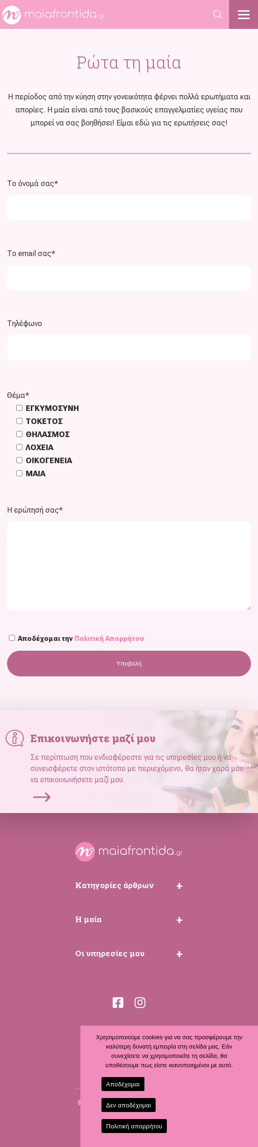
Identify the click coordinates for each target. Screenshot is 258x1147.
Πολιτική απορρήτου (134, 1126)
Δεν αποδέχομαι (128, 1105)
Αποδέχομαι (123, 1084)
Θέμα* (18, 395)
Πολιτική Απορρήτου (109, 638)
